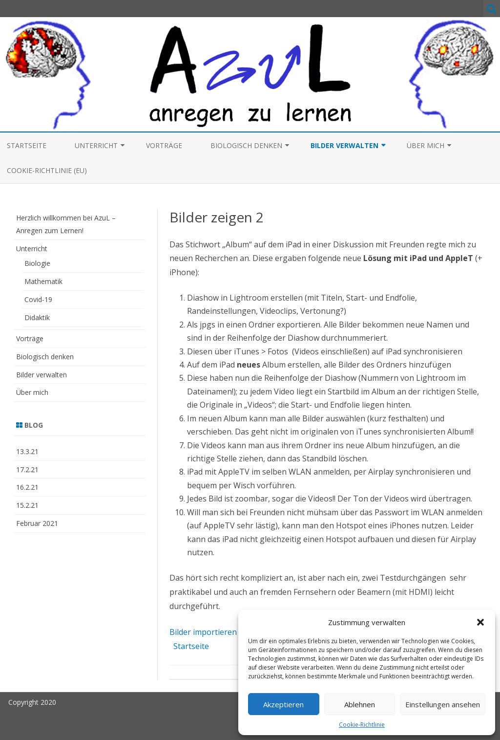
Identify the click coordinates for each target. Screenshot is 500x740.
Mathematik (43, 281)
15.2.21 (27, 505)
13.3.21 (27, 451)
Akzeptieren (283, 704)
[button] (480, 622)
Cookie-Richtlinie (362, 724)
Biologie (37, 263)
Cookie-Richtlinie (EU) (47, 170)
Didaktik (37, 317)
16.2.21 (27, 487)
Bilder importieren (203, 632)
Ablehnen (359, 704)
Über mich (425, 145)
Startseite (26, 145)
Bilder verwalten (344, 145)
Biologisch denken (246, 145)
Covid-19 (38, 299)
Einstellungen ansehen (442, 704)
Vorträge (164, 145)
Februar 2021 (37, 523)
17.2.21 (27, 469)
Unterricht (96, 145)
